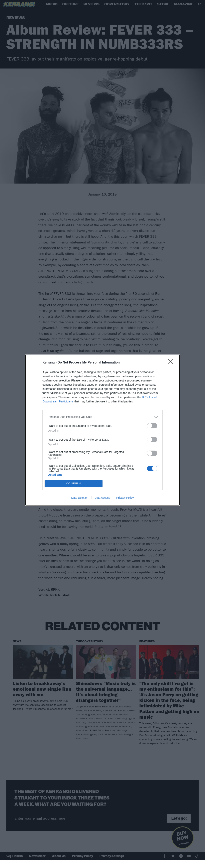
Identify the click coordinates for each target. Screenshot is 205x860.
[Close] (172, 362)
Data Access (102, 497)
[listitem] (102, 417)
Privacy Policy (125, 497)
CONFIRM (73, 483)
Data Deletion (79, 497)
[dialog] (102, 430)
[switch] (152, 425)
